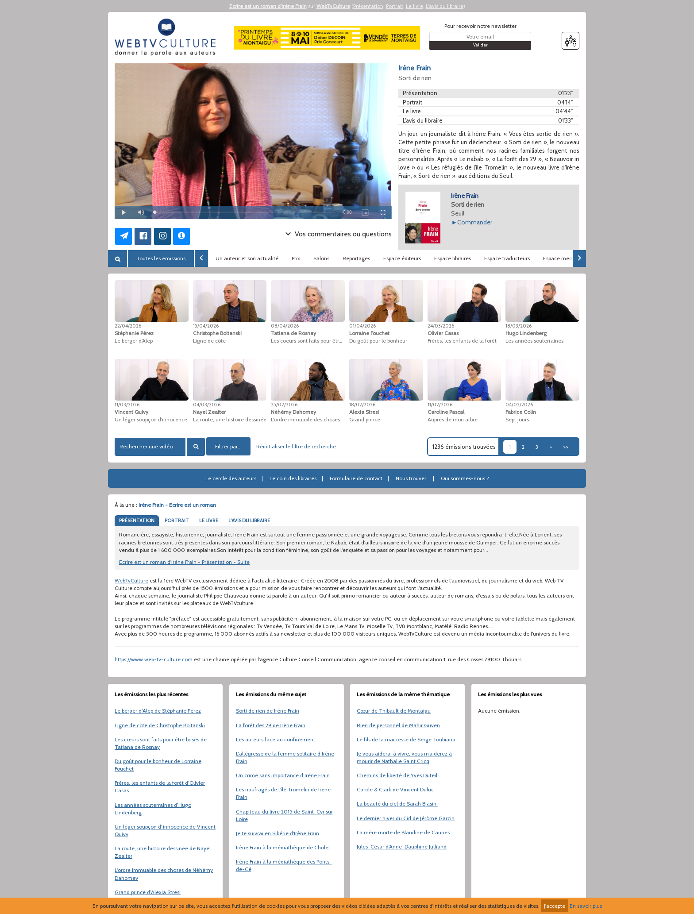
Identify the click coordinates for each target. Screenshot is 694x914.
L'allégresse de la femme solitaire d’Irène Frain (285, 757)
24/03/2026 (441, 326)
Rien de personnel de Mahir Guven (398, 725)
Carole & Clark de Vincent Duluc (395, 789)
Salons (321, 258)
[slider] (243, 212)
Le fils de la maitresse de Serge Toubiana (406, 739)
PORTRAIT (177, 520)
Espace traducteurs (507, 258)
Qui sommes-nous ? (465, 478)
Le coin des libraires (293, 478)
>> (565, 447)
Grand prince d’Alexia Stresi (148, 892)
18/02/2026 (362, 404)
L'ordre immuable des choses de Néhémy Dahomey (164, 874)
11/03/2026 (127, 404)
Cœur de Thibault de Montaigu (394, 710)
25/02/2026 (284, 404)
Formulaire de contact (356, 478)
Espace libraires (452, 258)
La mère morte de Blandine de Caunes (403, 832)
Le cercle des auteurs (230, 478)
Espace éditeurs (402, 258)
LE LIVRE (208, 520)
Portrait (394, 6)
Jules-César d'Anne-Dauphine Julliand (402, 846)
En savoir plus (586, 905)
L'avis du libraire (444, 6)
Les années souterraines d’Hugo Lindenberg (153, 809)
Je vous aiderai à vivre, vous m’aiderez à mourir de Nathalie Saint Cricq (404, 757)
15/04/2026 (206, 326)
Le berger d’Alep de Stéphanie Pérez (158, 710)
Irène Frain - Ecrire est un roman (177, 504)
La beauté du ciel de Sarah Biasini (397, 803)
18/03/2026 (518, 326)
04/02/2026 (519, 404)
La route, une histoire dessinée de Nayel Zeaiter (163, 852)
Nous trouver (411, 478)
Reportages (356, 258)
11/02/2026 (440, 404)
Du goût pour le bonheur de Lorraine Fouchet (158, 765)
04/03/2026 (206, 404)
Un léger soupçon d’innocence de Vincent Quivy (165, 830)
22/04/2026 (128, 326)
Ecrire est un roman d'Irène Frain (268, 6)
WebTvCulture (333, 6)
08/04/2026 (285, 326)
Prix (296, 258)
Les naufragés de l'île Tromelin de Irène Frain (283, 793)
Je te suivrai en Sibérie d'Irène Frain (277, 833)
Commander (474, 222)
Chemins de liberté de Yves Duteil (397, 775)
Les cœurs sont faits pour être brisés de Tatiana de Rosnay (161, 743)
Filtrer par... (228, 446)
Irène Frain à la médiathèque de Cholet (283, 847)
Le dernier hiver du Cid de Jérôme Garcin (406, 818)
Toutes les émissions (160, 258)
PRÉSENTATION (136, 520)
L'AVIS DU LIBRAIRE (249, 520)
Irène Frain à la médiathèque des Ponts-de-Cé (284, 865)
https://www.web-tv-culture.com (154, 659)
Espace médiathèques (569, 258)
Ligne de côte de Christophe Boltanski (160, 725)
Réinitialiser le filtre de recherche (296, 446)
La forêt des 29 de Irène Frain (270, 725)
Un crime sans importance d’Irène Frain (283, 775)
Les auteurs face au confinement (275, 739)
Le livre (414, 6)
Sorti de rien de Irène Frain (267, 710)
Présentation (368, 6)
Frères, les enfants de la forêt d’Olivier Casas (160, 786)
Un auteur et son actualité (247, 258)
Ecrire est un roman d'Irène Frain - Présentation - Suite (184, 562)
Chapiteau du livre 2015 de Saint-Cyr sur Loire (284, 815)
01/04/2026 (362, 326)
